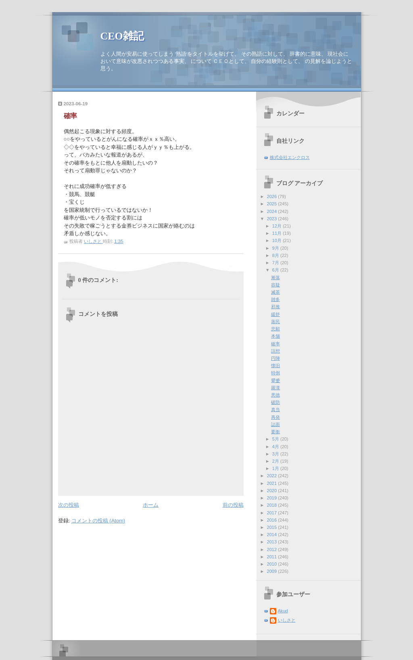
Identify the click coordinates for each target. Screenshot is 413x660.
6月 (276, 269)
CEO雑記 (122, 36)
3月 (276, 453)
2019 (272, 497)
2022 (272, 475)
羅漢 (275, 387)
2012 (272, 549)
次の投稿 (68, 505)
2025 (272, 203)
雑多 (275, 299)
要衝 (275, 431)
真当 (275, 409)
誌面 (275, 424)
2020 (272, 490)
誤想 (275, 351)
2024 (272, 211)
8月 (276, 255)
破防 (275, 402)
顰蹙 (275, 380)
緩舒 (275, 314)
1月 (276, 468)
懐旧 (275, 365)
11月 (277, 233)
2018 (272, 505)
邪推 (275, 306)
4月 (276, 446)
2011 (272, 556)
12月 (277, 225)
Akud (283, 610)
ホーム (151, 505)
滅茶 (275, 292)
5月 (276, 439)
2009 (272, 571)
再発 (275, 417)
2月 (276, 461)
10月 (277, 240)
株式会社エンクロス (290, 157)
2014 (272, 534)
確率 (275, 343)
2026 (272, 196)
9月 (276, 248)
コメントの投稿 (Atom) (98, 521)
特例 (275, 372)
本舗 (275, 336)
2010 (272, 564)
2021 (272, 483)
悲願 (275, 328)
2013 (272, 541)
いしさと (287, 620)
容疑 (275, 284)
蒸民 (275, 321)
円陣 (275, 358)
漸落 (275, 277)
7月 (276, 262)
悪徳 (275, 395)
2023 (272, 218)
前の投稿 (233, 505)
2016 (272, 520)
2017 (272, 512)
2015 (272, 527)
